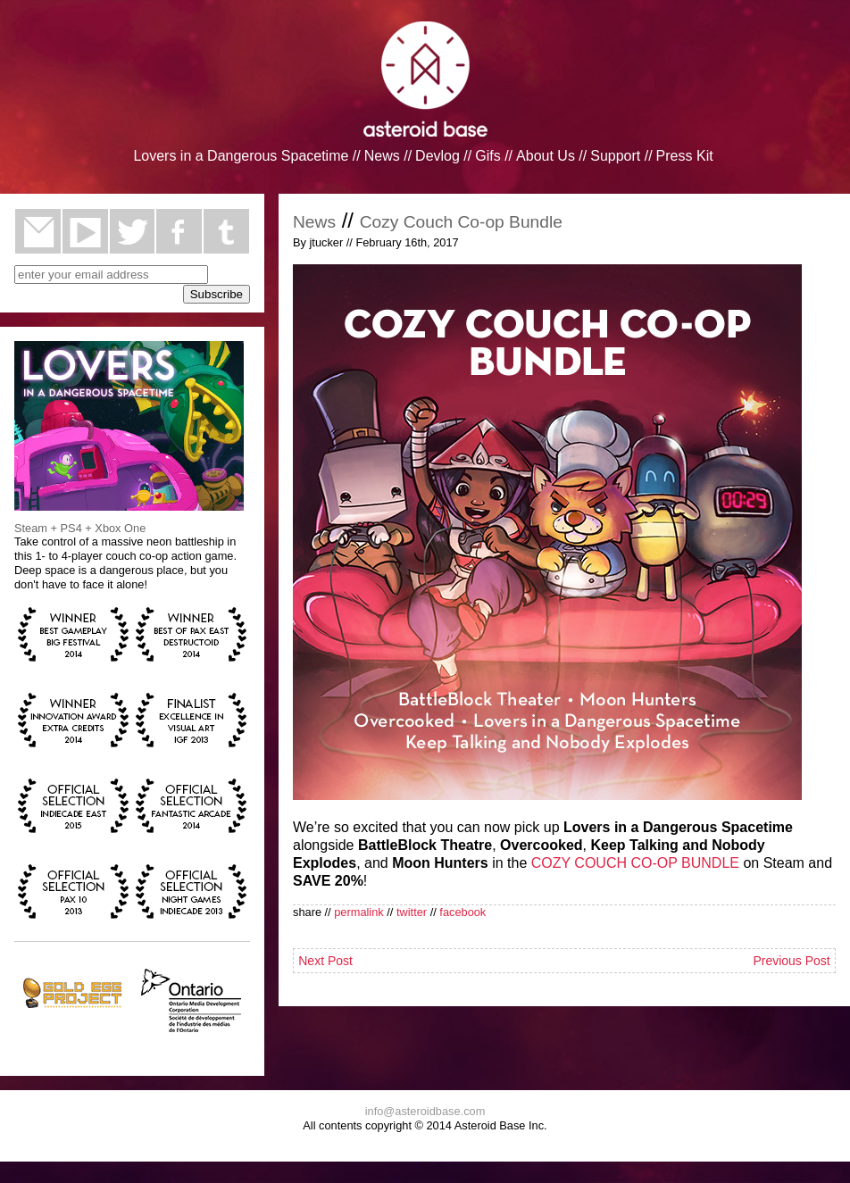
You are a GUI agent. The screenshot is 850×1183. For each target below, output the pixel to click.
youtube (85, 231)
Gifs (487, 155)
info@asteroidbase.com (425, 1111)
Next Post (325, 961)
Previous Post (791, 961)
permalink (358, 912)
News (382, 155)
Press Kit (684, 155)
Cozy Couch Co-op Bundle (461, 221)
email (38, 231)
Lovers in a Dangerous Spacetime (240, 155)
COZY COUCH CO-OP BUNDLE (635, 863)
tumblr (226, 231)
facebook (179, 231)
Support (615, 155)
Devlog (437, 155)
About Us (545, 155)
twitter (132, 231)
